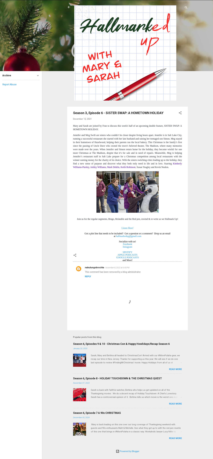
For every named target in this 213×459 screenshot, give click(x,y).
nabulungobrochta (94, 267)
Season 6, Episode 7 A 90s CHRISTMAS (97, 412)
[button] (180, 113)
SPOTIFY (127, 252)
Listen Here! (127, 228)
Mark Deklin (113, 167)
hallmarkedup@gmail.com (128, 236)
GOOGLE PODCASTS (127, 257)
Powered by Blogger (127, 451)
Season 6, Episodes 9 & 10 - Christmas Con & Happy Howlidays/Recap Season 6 (121, 343)
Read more (175, 369)
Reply (88, 276)
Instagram (127, 247)
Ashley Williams (98, 167)
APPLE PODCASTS (128, 255)
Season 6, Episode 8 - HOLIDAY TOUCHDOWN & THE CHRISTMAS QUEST (117, 378)
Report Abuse (9, 84)
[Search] (186, 8)
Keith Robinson (128, 167)
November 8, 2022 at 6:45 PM (117, 267)
